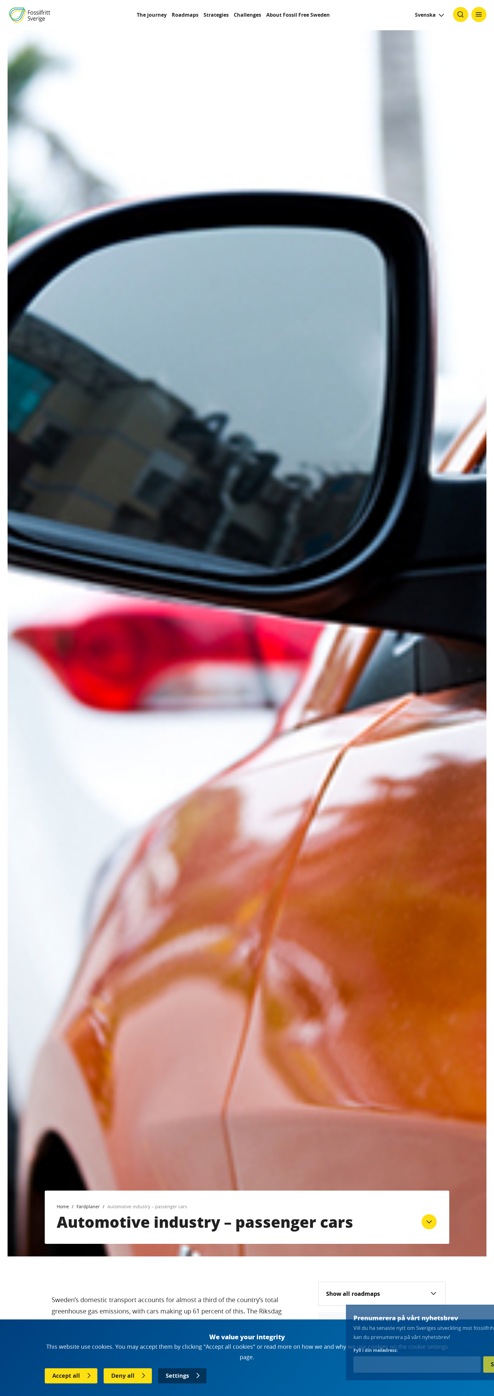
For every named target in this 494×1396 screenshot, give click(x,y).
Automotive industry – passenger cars (147, 1206)
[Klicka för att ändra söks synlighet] (460, 14)
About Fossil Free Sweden (298, 14)
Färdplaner (88, 1206)
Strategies (216, 14)
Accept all (66, 1376)
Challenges (247, 14)
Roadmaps (185, 14)
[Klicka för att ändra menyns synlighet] (478, 14)
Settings (177, 1376)
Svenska (425, 14)
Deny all (123, 1376)
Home (63, 1206)
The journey (152, 14)
